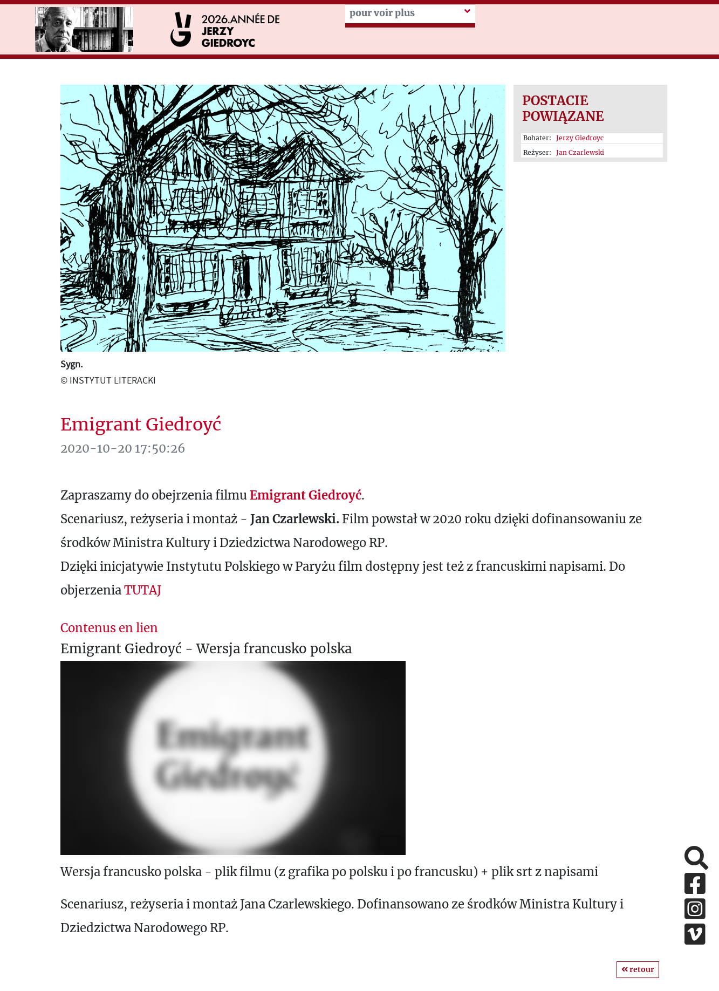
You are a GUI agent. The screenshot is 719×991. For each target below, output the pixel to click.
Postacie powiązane (563, 108)
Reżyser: (563, 152)
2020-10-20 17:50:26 (123, 448)
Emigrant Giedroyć (140, 424)
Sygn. (71, 364)
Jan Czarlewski (580, 152)
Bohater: (563, 138)
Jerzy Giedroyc (580, 138)
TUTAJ (142, 590)
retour (637, 969)
